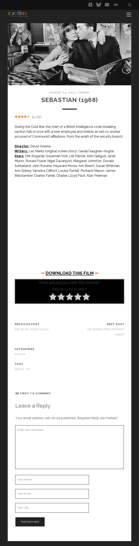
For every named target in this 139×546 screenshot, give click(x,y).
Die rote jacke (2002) (32, 329)
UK (28, 369)
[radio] (53, 297)
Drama (84, 92)
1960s (19, 369)
